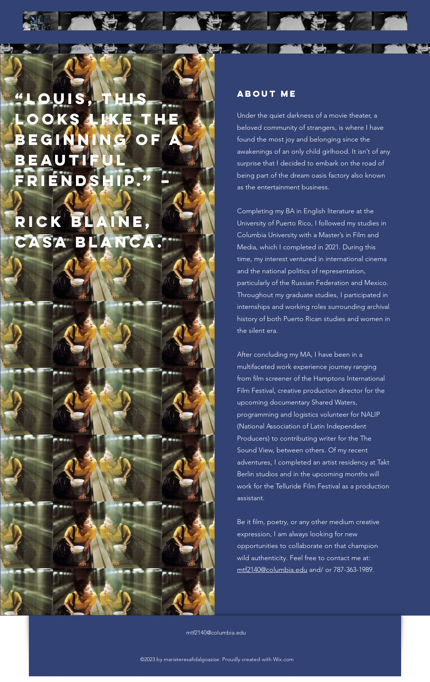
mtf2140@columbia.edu (272, 569)
